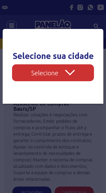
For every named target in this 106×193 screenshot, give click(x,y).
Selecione (53, 73)
